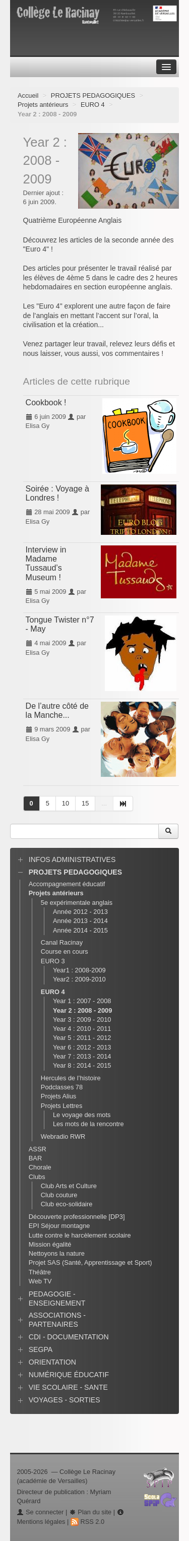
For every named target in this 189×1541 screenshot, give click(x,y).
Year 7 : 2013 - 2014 (82, 1056)
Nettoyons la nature (57, 1253)
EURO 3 (53, 961)
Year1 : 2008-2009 (79, 970)
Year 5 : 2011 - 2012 (82, 1037)
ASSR (37, 1149)
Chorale (40, 1167)
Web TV (40, 1281)
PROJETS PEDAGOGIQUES (93, 95)
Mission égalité (50, 1244)
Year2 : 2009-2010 (79, 979)
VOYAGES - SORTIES (64, 1400)
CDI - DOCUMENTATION (69, 1337)
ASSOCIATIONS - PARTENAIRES (57, 1319)
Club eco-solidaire (66, 1204)
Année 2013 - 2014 (80, 920)
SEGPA (40, 1349)
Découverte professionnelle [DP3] (77, 1216)
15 (85, 803)
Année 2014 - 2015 (80, 930)
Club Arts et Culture (69, 1186)
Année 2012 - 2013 (80, 911)
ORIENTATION (52, 1362)
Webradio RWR (63, 1136)
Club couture (59, 1195)
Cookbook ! (46, 402)
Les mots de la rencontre (88, 1124)
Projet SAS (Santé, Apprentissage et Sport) (90, 1262)
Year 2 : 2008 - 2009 (82, 1010)
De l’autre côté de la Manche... (57, 710)
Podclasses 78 (62, 1087)
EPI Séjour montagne (59, 1225)
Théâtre (40, 1272)
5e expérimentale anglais (76, 902)
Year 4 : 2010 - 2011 (82, 1028)
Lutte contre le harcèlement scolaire (80, 1235)
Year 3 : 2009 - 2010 (82, 1019)
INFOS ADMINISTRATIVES (72, 859)
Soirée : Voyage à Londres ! (57, 493)
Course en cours (64, 951)
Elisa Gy (38, 425)
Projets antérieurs (43, 104)
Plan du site (90, 1512)
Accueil (28, 95)
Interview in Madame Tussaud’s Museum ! (46, 563)
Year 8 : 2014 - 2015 (82, 1065)
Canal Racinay (62, 942)
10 (65, 803)
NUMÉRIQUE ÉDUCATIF (69, 1375)
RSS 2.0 (87, 1521)
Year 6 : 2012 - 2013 (82, 1047)
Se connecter (40, 1512)
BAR (35, 1158)
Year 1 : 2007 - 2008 (82, 1001)
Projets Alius (58, 1096)
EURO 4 (93, 104)
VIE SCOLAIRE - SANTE (68, 1387)
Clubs (37, 1177)
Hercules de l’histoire (71, 1078)
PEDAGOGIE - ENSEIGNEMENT (57, 1298)
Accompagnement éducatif (67, 884)
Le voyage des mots (82, 1115)
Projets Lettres (62, 1105)
